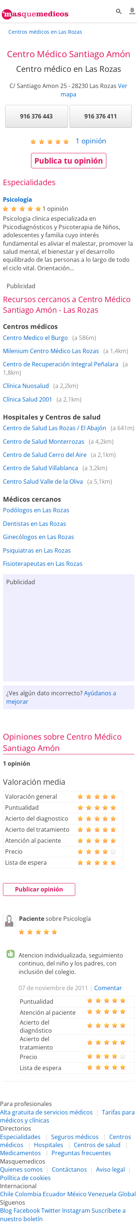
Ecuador (54, 1194)
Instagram (76, 1210)
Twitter (51, 1210)
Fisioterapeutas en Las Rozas (43, 564)
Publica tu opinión (68, 160)
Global (127, 1194)
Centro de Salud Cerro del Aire (45, 455)
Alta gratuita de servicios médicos (46, 1112)
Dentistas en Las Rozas (34, 524)
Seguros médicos (75, 1137)
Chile (7, 1194)
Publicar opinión (39, 889)
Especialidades (20, 1137)
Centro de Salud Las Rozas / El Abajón (54, 428)
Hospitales (48, 1145)
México (77, 1194)
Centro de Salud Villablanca (40, 468)
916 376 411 (100, 116)
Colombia (28, 1194)
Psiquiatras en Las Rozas (37, 550)
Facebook (27, 1210)
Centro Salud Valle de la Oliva (43, 481)
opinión (91, 141)
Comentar (108, 988)
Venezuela (102, 1194)
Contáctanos (69, 1169)
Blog (6, 1210)
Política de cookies (25, 1178)
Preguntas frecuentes (81, 1153)
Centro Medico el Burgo (35, 338)
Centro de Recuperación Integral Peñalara (60, 364)
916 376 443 (36, 116)
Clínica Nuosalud (26, 386)
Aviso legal (110, 1169)
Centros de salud (97, 1145)
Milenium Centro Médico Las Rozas (51, 351)
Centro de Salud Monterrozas (43, 441)
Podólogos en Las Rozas (36, 510)
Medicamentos (20, 1153)
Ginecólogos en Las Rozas (38, 537)
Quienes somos (21, 1169)
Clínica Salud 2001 (27, 399)
